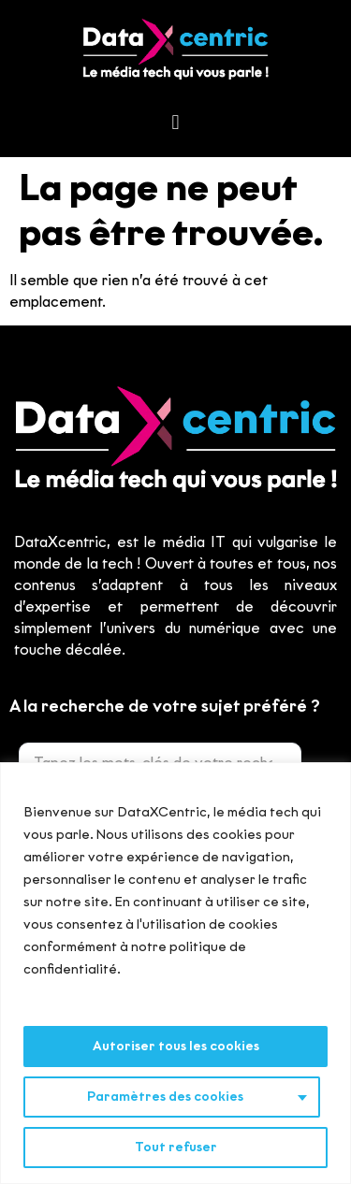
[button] (175, 123)
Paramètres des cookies (165, 1097)
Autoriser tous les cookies (176, 1046)
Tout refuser (176, 1147)
